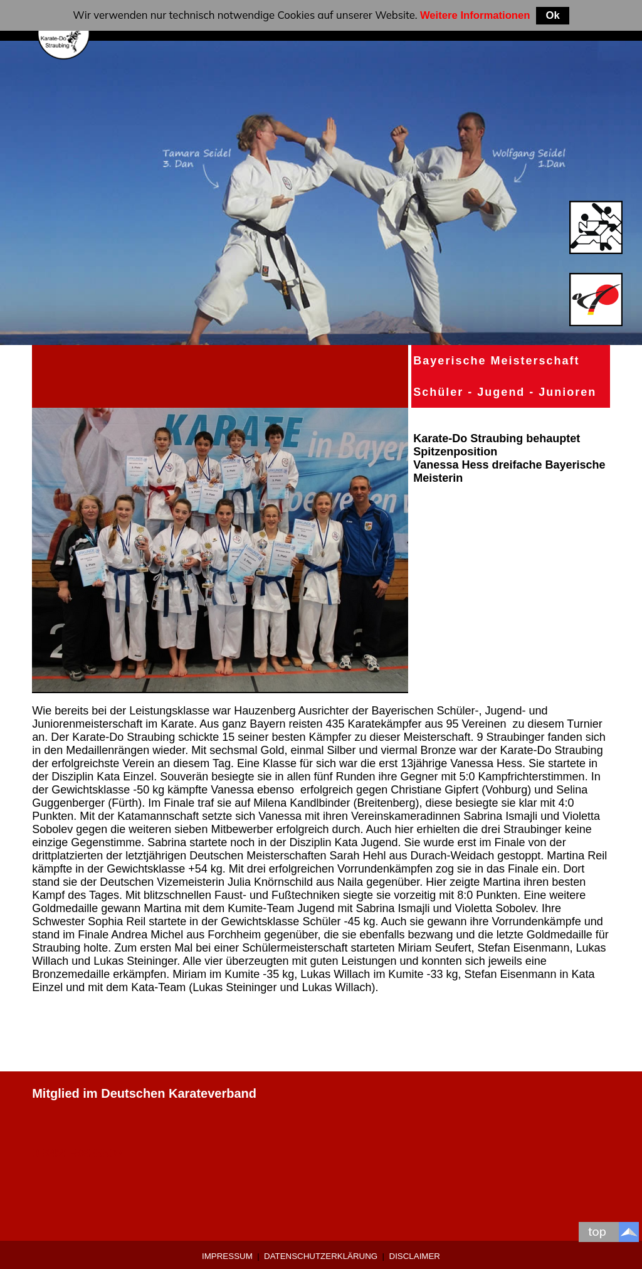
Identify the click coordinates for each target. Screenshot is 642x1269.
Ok (552, 15)
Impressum (227, 1256)
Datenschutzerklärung (320, 1256)
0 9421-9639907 (78, 1153)
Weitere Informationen (475, 15)
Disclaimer (414, 1256)
